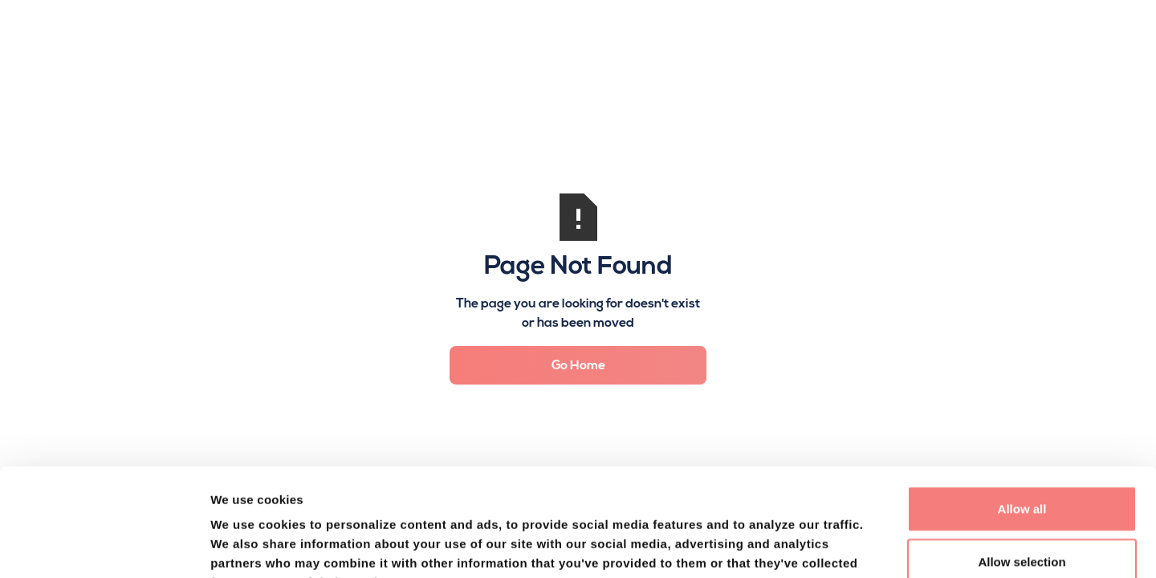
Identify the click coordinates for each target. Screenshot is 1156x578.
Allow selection (1021, 460)
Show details (841, 546)
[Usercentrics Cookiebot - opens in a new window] (104, 547)
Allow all (1022, 407)
